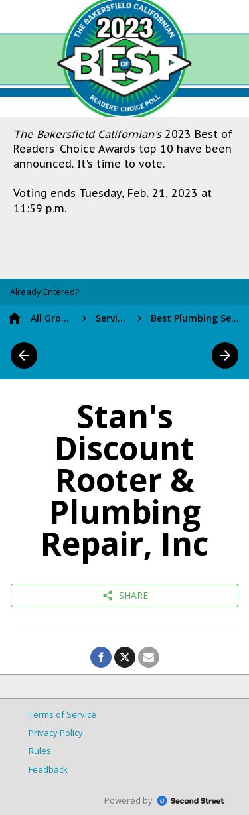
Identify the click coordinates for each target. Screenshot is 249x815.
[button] (44, 292)
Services (112, 318)
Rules (40, 751)
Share (125, 595)
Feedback (48, 769)
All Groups (52, 318)
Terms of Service (62, 714)
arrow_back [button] (24, 355)
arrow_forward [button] (225, 355)
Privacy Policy (56, 733)
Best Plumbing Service (196, 318)
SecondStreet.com (190, 801)
